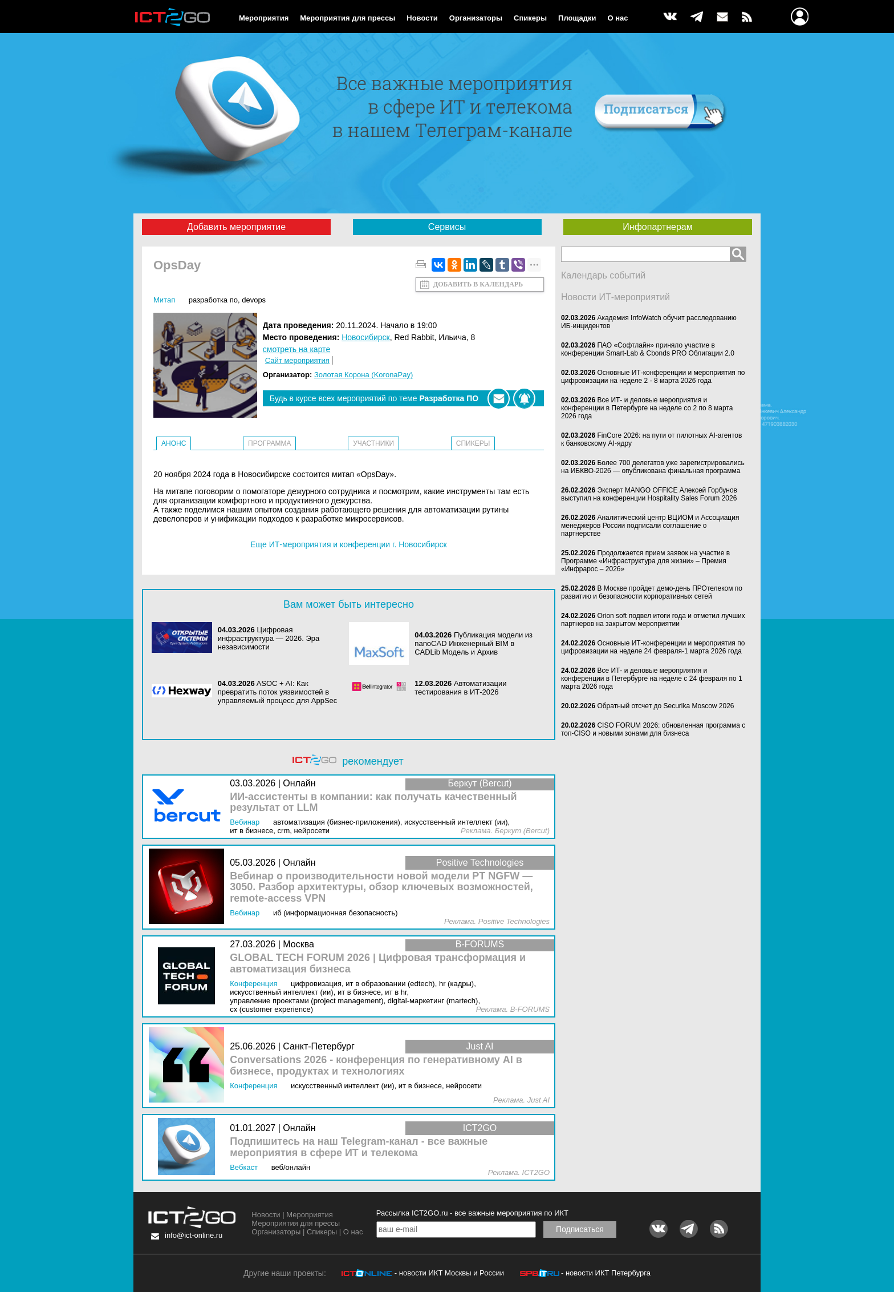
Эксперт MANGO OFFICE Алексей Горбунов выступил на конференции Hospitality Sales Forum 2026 (649, 494)
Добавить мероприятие (236, 227)
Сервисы (447, 227)
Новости (422, 18)
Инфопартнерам (657, 227)
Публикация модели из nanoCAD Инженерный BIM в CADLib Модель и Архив (474, 643)
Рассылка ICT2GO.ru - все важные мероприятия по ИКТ (472, 1213)
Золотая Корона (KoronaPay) (363, 374)
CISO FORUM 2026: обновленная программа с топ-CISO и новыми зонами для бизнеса (653, 729)
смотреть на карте (296, 349)
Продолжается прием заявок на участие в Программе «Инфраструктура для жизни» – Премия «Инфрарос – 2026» (645, 561)
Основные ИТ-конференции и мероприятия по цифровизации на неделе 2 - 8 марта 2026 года (653, 377)
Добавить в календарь (478, 284)
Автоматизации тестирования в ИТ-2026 (460, 687)
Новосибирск (366, 337)
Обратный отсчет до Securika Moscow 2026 (665, 706)
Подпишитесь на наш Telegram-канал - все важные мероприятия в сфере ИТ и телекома (358, 1147)
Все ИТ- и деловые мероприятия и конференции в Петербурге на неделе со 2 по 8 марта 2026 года (647, 408)
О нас (618, 18)
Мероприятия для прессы (347, 18)
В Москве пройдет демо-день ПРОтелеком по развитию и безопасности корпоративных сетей (651, 592)
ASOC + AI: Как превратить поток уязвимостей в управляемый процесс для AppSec (278, 692)
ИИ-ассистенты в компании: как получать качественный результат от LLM (373, 803)
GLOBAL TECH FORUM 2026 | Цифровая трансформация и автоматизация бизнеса (378, 963)
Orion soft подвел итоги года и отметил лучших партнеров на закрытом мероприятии (653, 620)
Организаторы (475, 18)
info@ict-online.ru (193, 1235)
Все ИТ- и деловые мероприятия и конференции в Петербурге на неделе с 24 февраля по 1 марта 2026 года (651, 679)
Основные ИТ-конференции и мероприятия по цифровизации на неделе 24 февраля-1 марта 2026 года (653, 647)
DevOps (254, 300)
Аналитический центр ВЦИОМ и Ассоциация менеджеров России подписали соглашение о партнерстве (650, 526)
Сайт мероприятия (297, 360)
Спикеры (530, 18)
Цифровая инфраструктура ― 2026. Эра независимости (269, 638)
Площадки (577, 18)
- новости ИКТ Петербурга (606, 1273)
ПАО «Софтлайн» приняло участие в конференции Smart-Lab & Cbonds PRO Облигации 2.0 (647, 349)
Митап (164, 300)
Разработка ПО (213, 300)
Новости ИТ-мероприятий (615, 297)
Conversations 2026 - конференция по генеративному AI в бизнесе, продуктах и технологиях (376, 1066)
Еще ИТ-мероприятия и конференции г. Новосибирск (348, 544)
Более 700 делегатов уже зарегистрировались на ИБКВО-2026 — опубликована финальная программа (653, 467)
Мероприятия (263, 18)
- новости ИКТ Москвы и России (449, 1273)
